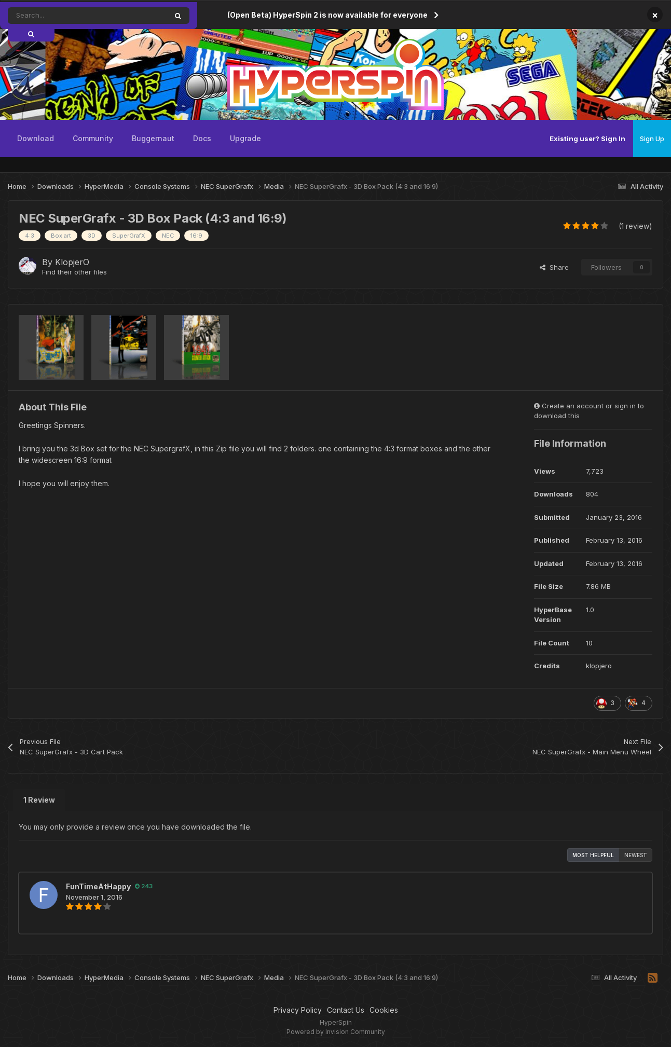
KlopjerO (72, 262)
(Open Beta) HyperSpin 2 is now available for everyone (327, 14)
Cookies (383, 1009)
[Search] (64, 15)
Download (35, 138)
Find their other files (74, 272)
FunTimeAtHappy (98, 886)
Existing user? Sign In (587, 138)
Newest (635, 855)
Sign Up (652, 138)
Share (554, 267)
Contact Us (345, 1009)
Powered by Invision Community (335, 1032)
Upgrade (245, 138)
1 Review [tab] (39, 799)
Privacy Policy (297, 1009)
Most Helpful (593, 855)
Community (93, 138)
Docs (202, 138)
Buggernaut (153, 138)
